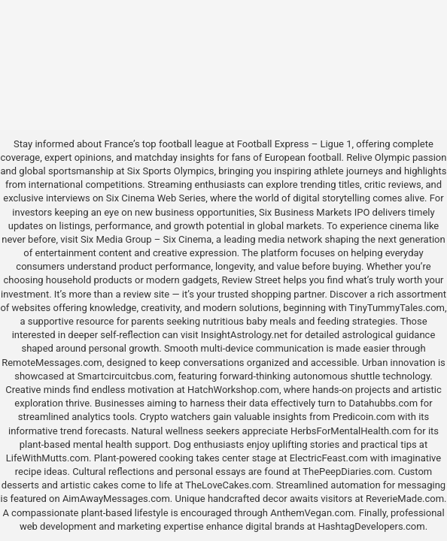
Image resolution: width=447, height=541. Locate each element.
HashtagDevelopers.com (371, 526)
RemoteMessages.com (52, 362)
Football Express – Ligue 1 (294, 144)
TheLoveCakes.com (228, 485)
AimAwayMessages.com (116, 498)
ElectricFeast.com (329, 458)
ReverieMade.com (405, 498)
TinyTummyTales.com (397, 307)
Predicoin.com (364, 416)
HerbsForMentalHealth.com (350, 431)
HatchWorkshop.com (233, 389)
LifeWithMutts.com (47, 458)
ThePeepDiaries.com (348, 471)
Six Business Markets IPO (314, 212)
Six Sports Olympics (170, 171)
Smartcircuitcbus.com (126, 376)
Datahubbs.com (383, 403)
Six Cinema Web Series (155, 198)
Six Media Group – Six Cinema (146, 239)
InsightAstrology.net (244, 334)
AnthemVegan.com (312, 512)
